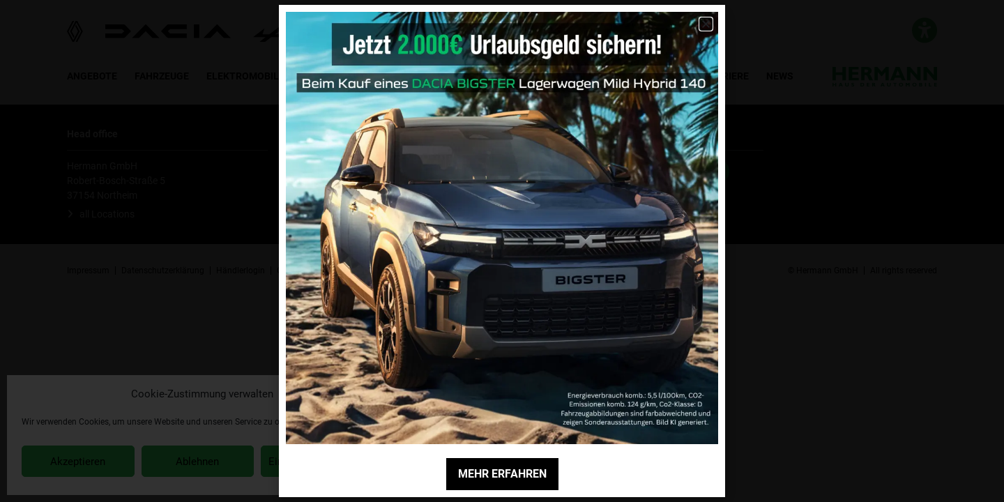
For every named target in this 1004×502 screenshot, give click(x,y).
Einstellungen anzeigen (321, 461)
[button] (376, 394)
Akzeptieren (77, 461)
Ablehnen (197, 461)
